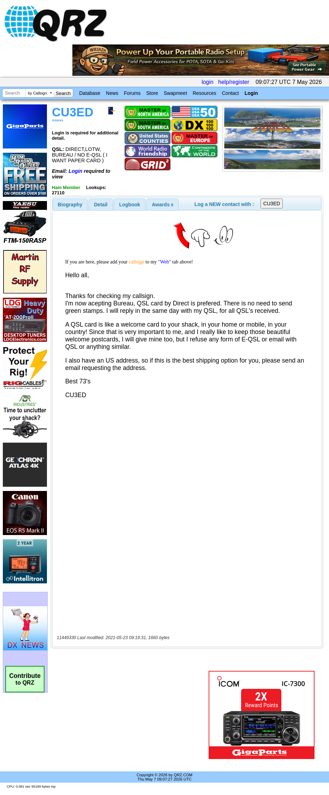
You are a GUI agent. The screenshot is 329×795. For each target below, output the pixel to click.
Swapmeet (175, 93)
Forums (132, 93)
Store (152, 93)
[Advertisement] (131, 715)
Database (89, 93)
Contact (230, 93)
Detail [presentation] (100, 204)
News (112, 93)
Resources (204, 93)
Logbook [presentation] (129, 204)
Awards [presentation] (162, 204)
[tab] (70, 205)
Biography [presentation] (70, 204)
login (208, 82)
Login (251, 93)
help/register (233, 82)
